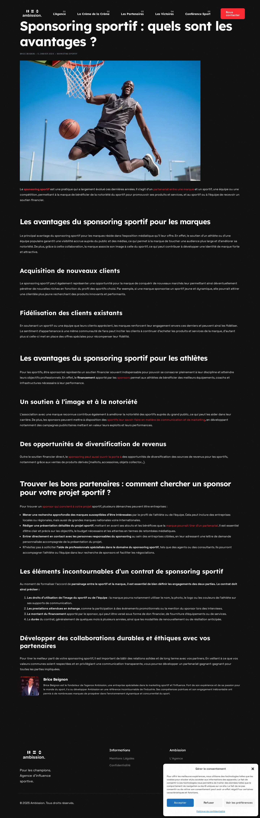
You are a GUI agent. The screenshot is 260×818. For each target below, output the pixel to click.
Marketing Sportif (67, 53)
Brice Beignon (27, 53)
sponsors (123, 377)
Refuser (209, 802)
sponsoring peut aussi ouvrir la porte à (95, 457)
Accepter (180, 802)
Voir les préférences (239, 802)
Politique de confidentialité (210, 811)
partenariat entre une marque (173, 189)
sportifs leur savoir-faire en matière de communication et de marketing (156, 420)
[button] (253, 769)
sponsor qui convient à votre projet (66, 506)
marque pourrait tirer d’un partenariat (192, 525)
